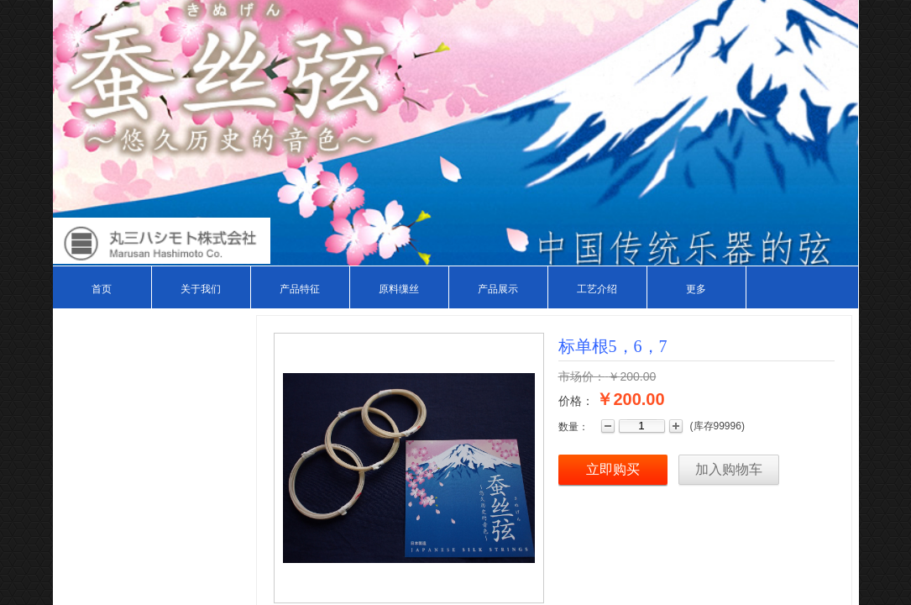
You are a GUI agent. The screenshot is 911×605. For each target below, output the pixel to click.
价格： (576, 401)
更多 (696, 289)
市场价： (581, 376)
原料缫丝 (399, 289)
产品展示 (498, 289)
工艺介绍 (597, 289)
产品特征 (300, 289)
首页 (102, 289)
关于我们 (201, 289)
